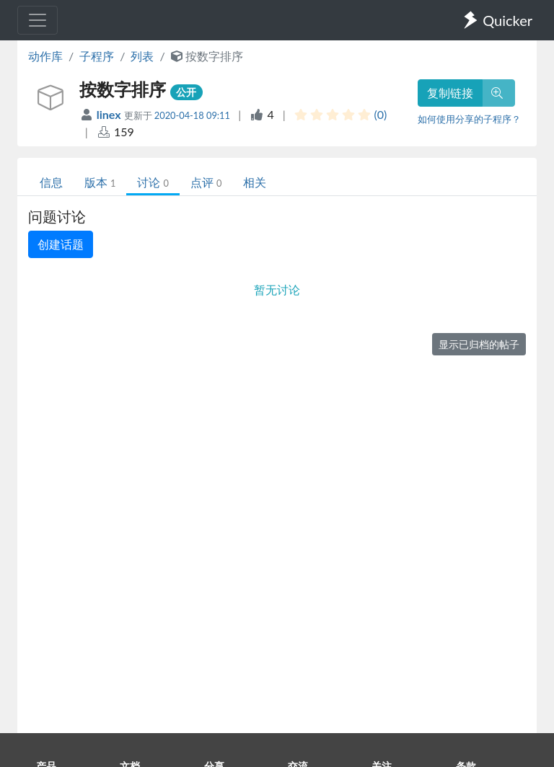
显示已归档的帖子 (479, 344)
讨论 (152, 182)
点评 (205, 182)
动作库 (45, 56)
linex (110, 114)
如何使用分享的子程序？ (469, 119)
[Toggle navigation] (37, 20)
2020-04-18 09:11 (192, 115)
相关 (254, 182)
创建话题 (61, 244)
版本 (99, 182)
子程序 (96, 56)
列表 (142, 56)
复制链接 (450, 92)
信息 (51, 182)
